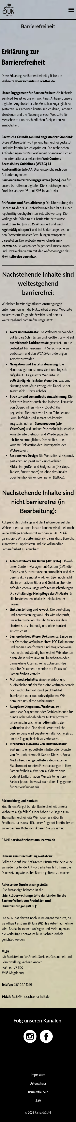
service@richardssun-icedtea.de (33, 839)
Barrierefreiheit (38, 1091)
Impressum (38, 1074)
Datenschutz (38, 1083)
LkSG (38, 1100)
